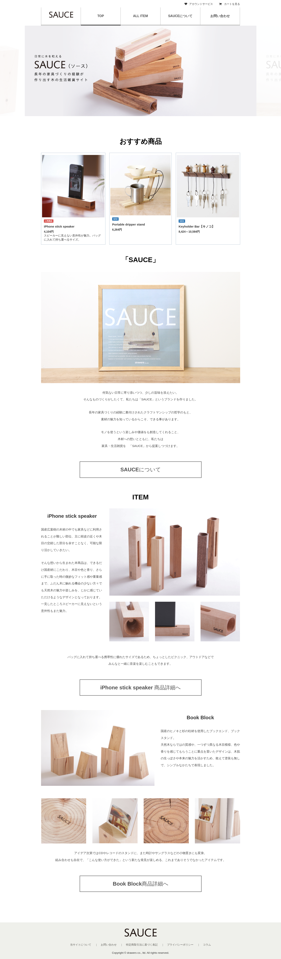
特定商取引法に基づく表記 (142, 944)
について (140, 469)
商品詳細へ (140, 687)
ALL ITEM (140, 16)
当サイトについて (80, 944)
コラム (207, 944)
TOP (100, 16)
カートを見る (229, 3)
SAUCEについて (180, 16)
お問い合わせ (220, 16)
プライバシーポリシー (180, 944)
